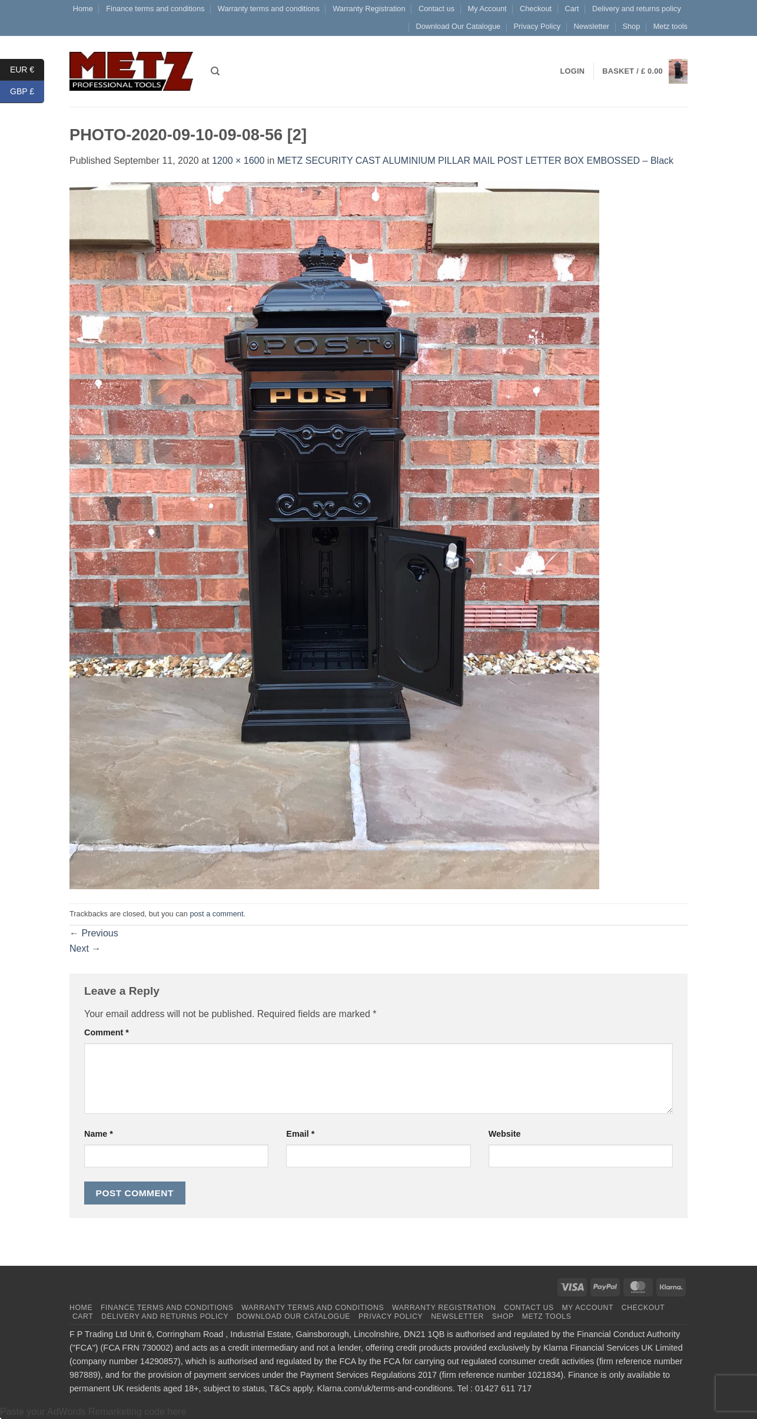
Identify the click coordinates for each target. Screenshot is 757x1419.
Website (505, 1133)
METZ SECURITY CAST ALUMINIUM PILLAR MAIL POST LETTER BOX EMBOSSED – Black (475, 161)
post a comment (216, 913)
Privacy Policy (537, 26)
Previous (93, 933)
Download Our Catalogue (458, 26)
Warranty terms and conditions (269, 8)
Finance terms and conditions (155, 8)
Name (98, 1133)
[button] (645, 71)
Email (300, 1133)
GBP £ (27, 92)
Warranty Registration (369, 8)
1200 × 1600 (238, 161)
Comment (106, 1032)
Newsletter (591, 26)
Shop (631, 26)
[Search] (215, 71)
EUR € (27, 70)
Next (85, 948)
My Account (486, 8)
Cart (572, 8)
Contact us (436, 8)
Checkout (536, 8)
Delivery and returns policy (636, 8)
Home (83, 8)
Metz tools (670, 26)
